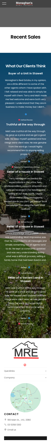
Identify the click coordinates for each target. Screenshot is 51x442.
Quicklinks (9, 371)
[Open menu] (4, 3)
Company (9, 377)
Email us (11, 429)
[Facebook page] (25, 365)
